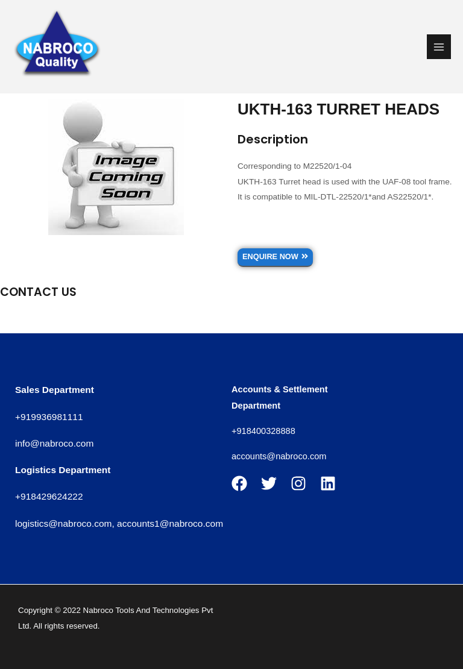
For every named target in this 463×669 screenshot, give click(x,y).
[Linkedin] (328, 483)
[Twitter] (269, 483)
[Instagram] (298, 483)
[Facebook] (239, 483)
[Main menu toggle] (439, 46)
